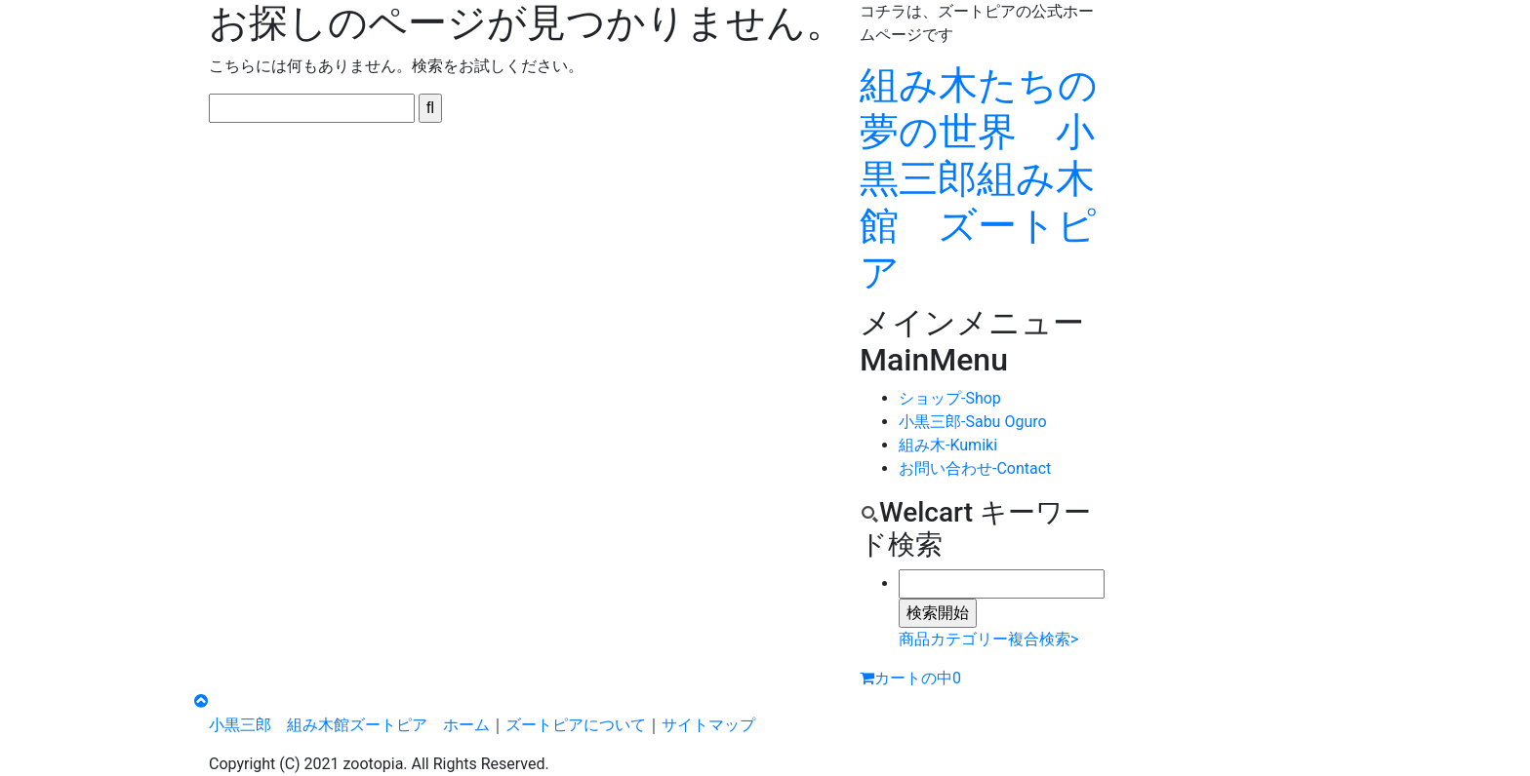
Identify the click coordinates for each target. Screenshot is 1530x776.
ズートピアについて (575, 725)
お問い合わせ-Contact (975, 468)
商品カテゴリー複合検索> (988, 639)
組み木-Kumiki (948, 445)
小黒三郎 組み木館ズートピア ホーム (349, 725)
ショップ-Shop (950, 398)
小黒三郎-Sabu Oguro (973, 421)
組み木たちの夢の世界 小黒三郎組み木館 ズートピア (979, 178)
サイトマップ (708, 725)
